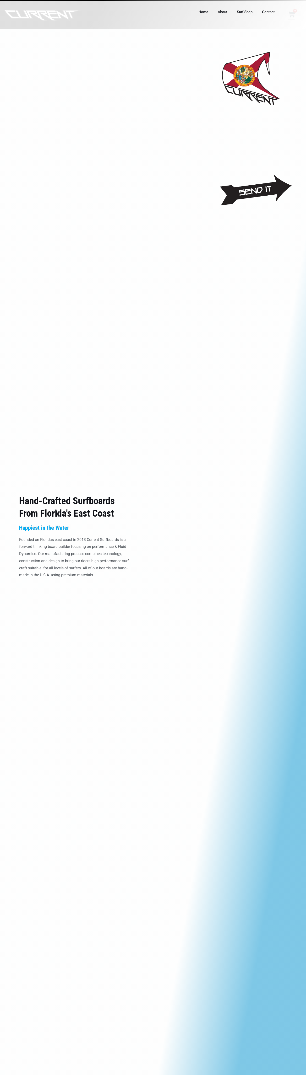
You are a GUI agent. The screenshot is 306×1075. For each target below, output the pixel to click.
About (222, 12)
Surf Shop (244, 12)
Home (203, 12)
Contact (268, 12)
